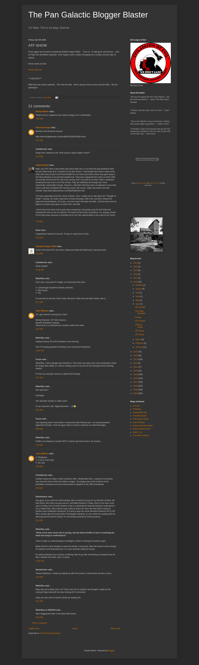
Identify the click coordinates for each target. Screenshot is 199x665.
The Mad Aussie (140, 416)
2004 (135, 393)
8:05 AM (39, 429)
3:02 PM (39, 254)
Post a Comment (39, 623)
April (138, 304)
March (139, 339)
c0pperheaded (42, 165)
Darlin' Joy (137, 432)
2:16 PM (39, 577)
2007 (135, 382)
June (138, 296)
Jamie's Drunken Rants (143, 425)
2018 (135, 274)
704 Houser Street (140, 419)
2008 (135, 378)
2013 (135, 359)
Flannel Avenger (43, 127)
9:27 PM (39, 601)
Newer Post (34, 628)
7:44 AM (39, 221)
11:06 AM (40, 561)
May (138, 300)
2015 (135, 352)
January (139, 347)
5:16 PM (39, 329)
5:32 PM (39, 520)
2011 (135, 367)
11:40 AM (40, 270)
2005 (135, 390)
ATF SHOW (140, 307)
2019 (135, 270)
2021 (135, 263)
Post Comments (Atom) (50, 633)
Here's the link (35, 69)
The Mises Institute (141, 435)
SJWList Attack (139, 326)
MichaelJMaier (42, 111)
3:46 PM (39, 466)
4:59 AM (39, 488)
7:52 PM (39, 119)
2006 (135, 386)
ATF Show (139, 331)
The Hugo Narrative (140, 312)
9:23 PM (39, 410)
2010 (135, 371)
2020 (135, 266)
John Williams (42, 311)
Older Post (115, 628)
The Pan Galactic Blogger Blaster (88, 14)
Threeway (137, 409)
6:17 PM (39, 302)
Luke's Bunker (139, 422)
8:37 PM (39, 140)
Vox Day (136, 406)
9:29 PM (39, 617)
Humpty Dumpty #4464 (46, 246)
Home (74, 628)
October (139, 285)
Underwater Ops (140, 412)
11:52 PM (40, 350)
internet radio (141, 183)
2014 (135, 355)
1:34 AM (39, 445)
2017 (135, 278)
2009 (135, 374)
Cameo (138, 317)
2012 (135, 363)
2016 (135, 282)
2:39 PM (39, 156)
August (139, 289)
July (138, 293)
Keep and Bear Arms (142, 429)
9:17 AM (39, 378)
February (140, 343)
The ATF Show (154, 183)
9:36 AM (39, 238)
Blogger (111, 650)
